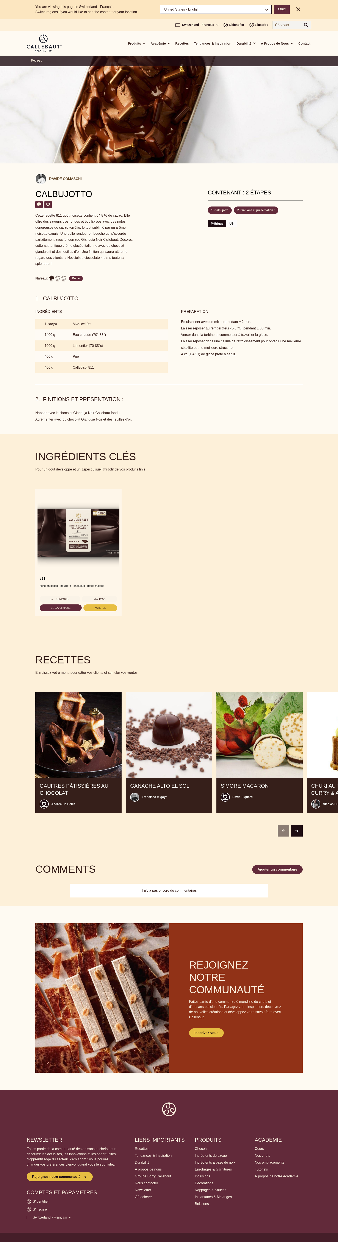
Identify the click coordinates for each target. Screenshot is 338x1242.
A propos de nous (148, 1169)
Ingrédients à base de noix (215, 1162)
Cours (259, 1148)
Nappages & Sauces (210, 1190)
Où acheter (143, 1197)
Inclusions (202, 1176)
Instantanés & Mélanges (213, 1197)
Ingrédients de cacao (211, 1155)
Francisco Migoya (154, 797)
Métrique (217, 223)
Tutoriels (261, 1169)
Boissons (202, 1204)
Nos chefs (262, 1155)
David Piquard (242, 797)
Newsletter (143, 1190)
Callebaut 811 (83, 367)
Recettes (182, 43)
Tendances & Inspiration (212, 43)
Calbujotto (221, 210)
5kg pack (99, 599)
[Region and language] (216, 9)
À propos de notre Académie (276, 1176)
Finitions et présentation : (258, 210)
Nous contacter (146, 1183)
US (231, 223)
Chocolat (201, 1148)
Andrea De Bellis (63, 804)
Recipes (36, 60)
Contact (304, 43)
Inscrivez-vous (206, 1033)
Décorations (204, 1183)
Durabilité (142, 1162)
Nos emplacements (269, 1162)
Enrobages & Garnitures (213, 1169)
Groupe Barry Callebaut (153, 1176)
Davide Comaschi (65, 179)
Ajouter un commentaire (277, 869)
